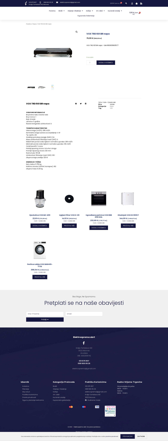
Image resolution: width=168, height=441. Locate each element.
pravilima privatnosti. (112, 436)
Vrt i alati (100, 11)
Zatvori (141, 436)
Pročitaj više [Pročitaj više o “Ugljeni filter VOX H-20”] (69, 226)
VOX (111, 108)
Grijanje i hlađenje (75, 11)
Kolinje (89, 11)
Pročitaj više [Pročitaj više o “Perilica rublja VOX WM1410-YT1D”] (40, 277)
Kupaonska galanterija (86, 16)
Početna (52, 11)
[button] (126, 3)
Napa (34, 24)
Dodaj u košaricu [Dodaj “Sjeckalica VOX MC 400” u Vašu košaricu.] (40, 226)
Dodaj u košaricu (106, 63)
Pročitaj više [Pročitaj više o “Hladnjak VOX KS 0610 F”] (128, 226)
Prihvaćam (128, 436)
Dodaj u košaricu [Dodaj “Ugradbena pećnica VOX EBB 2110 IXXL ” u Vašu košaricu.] (99, 228)
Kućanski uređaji (115, 11)
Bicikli (61, 11)
